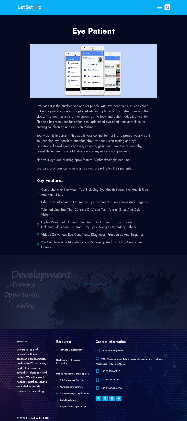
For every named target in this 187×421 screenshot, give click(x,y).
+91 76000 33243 (108, 380)
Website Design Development (74, 393)
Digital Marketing (67, 400)
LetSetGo (44, 418)
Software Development (70, 349)
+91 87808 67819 (108, 371)
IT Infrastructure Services (71, 380)
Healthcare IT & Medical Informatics (68, 361)
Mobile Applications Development (72, 373)
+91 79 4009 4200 (109, 388)
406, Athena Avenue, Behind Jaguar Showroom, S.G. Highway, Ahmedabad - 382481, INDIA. (129, 360)
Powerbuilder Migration (71, 386)
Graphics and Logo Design (72, 406)
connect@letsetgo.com (109, 350)
